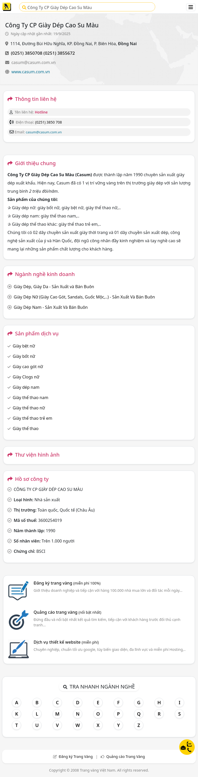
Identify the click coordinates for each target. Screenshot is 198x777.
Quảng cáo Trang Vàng (125, 756)
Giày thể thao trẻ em (32, 418)
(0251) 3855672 (59, 53)
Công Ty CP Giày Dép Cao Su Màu (57, 7)
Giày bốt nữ (24, 356)
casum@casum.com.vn (33, 62)
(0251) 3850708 (26, 53)
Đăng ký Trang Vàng (76, 756)
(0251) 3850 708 (48, 122)
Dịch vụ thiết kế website (66, 642)
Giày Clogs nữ (26, 377)
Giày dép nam (26, 387)
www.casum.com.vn (30, 72)
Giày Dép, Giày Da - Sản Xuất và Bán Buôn (54, 286)
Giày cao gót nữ (28, 366)
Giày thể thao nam (30, 397)
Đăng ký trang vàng (67, 583)
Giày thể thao (25, 428)
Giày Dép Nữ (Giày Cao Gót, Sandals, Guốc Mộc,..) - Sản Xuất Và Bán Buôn (84, 297)
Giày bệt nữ (24, 346)
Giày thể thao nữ (29, 408)
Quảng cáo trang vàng (67, 612)
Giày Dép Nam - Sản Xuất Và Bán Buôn (51, 307)
